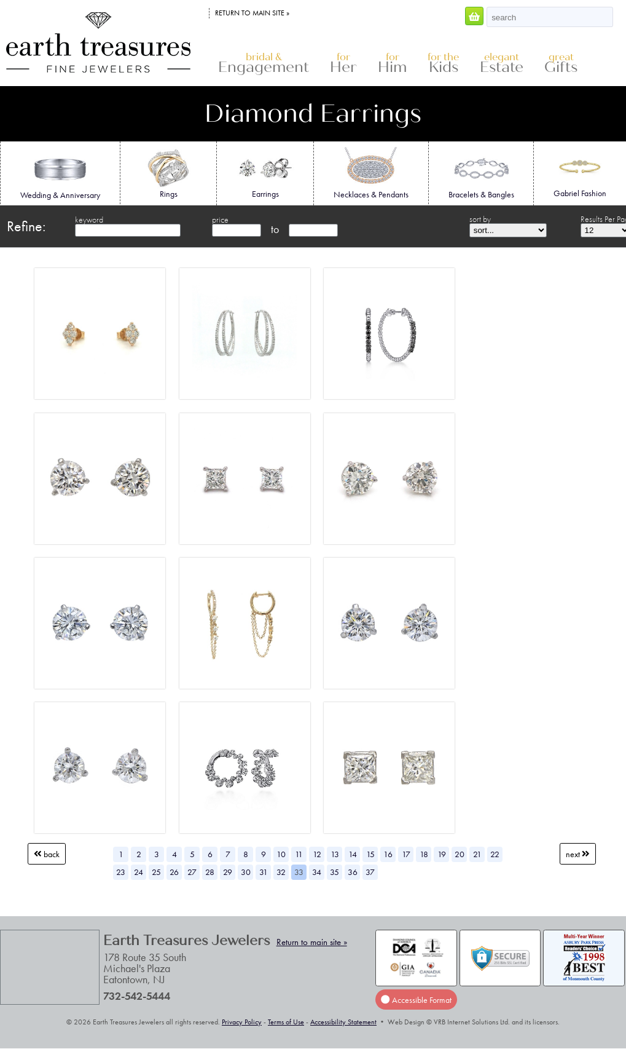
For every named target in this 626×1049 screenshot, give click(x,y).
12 (317, 854)
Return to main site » (252, 13)
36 (353, 871)
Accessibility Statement (343, 1022)
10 (281, 854)
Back (47, 854)
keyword (89, 219)
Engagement (263, 63)
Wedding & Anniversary (60, 174)
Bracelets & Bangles (481, 173)
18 (424, 854)
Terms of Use (286, 1022)
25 (156, 871)
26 (174, 871)
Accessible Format (416, 999)
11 (299, 854)
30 (246, 871)
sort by (480, 219)
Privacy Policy (242, 1022)
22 (494, 854)
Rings (168, 172)
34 (316, 871)
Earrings (265, 172)
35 (334, 871)
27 (192, 871)
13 (335, 854)
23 (120, 871)
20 (459, 854)
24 (138, 871)
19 (441, 854)
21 (477, 854)
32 (281, 871)
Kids (443, 63)
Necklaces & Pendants (371, 173)
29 (227, 871)
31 (263, 871)
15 (370, 854)
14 (352, 854)
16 (388, 854)
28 (209, 871)
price (220, 219)
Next (578, 854)
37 (370, 871)
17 (406, 854)
